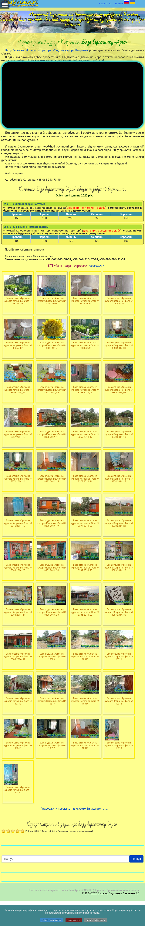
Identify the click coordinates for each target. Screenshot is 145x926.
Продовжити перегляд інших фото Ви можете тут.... (74, 834)
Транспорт (118, 3)
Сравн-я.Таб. (105, 3)
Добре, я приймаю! (52, 920)
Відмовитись (73, 920)
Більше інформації (95, 920)
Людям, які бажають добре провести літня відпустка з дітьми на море (53, 57)
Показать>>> (96, 291)
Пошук (136, 884)
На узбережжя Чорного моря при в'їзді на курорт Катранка (46, 50)
